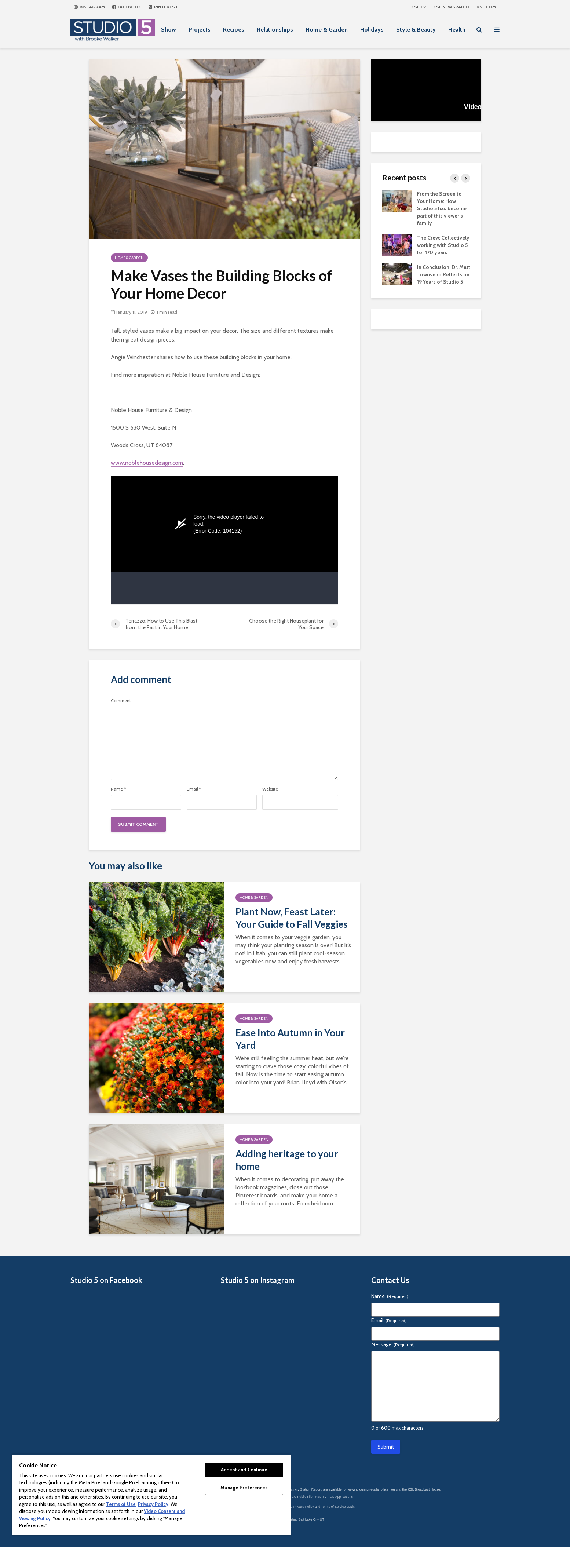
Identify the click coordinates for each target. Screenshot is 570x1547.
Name (118, 789)
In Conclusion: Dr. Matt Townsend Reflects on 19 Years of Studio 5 (443, 274)
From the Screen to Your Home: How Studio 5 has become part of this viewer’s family (442, 208)
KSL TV (418, 7)
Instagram (89, 7)
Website (270, 789)
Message (393, 1344)
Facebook (126, 7)
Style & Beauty (416, 29)
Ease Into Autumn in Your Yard (290, 1039)
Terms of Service (333, 1506)
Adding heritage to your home (286, 1160)
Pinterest (163, 7)
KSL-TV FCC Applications (334, 1497)
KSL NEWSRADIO (451, 7)
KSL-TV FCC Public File (295, 1497)
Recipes (233, 29)
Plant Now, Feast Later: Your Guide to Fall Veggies (291, 918)
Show (168, 29)
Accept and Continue (244, 1470)
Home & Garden (327, 29)
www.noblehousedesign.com (147, 462)
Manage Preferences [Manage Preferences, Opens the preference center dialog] (243, 1488)
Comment (121, 700)
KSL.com (486, 7)
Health (456, 29)
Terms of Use (121, 1504)
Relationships (275, 29)
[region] (151, 1494)
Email (194, 789)
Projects (200, 29)
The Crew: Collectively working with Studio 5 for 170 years (443, 245)
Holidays (372, 29)
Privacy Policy (303, 1506)
